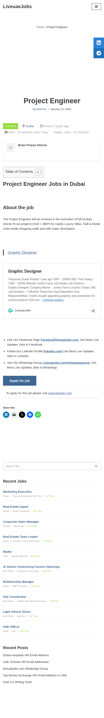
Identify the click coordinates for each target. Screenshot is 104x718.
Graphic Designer (22, 252)
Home (40, 27)
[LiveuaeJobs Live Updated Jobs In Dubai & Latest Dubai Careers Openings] (17, 6)
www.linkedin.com (60, 393)
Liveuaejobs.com (38, 712)
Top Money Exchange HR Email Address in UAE (35, 675)
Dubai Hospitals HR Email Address (26, 655)
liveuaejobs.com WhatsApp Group (25, 668)
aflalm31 (41, 109)
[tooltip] (98, 43)
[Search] (47, 466)
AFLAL (72, 712)
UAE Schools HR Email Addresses (26, 661)
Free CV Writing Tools (17, 682)
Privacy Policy (13, 704)
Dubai (30, 126)
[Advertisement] (52, 63)
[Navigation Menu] (96, 6)
